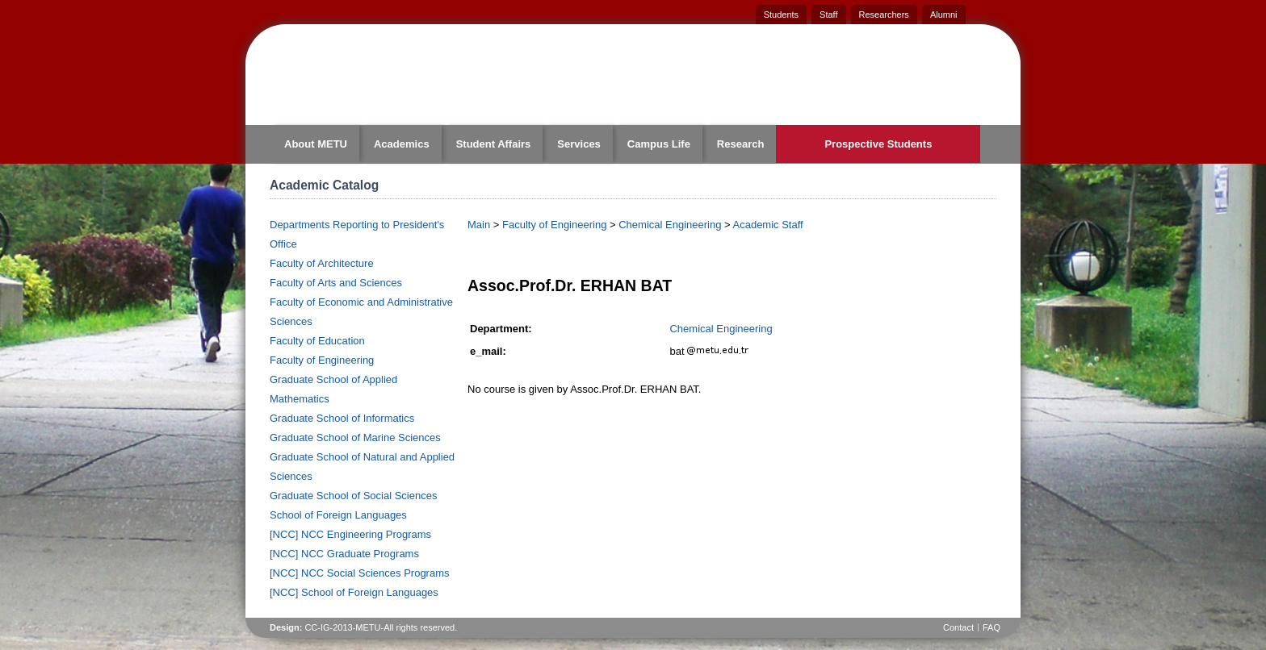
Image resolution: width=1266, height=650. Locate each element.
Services (579, 144)
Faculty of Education (317, 341)
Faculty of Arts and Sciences (336, 283)
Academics (402, 144)
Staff (828, 14)
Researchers (884, 14)
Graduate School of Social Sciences (353, 496)
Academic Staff (768, 225)
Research (741, 144)
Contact (958, 627)
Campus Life (658, 144)
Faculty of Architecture (322, 263)
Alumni (944, 14)
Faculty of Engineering (322, 360)
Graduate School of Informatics (342, 418)
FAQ (991, 627)
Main (478, 225)
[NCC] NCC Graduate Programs (344, 554)
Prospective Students (878, 144)
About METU (315, 144)
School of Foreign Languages (338, 515)
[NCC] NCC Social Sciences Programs (360, 573)
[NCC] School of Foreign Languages (354, 592)
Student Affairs (493, 144)
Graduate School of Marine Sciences (355, 437)
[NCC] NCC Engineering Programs (350, 534)
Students (781, 14)
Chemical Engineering (669, 225)
